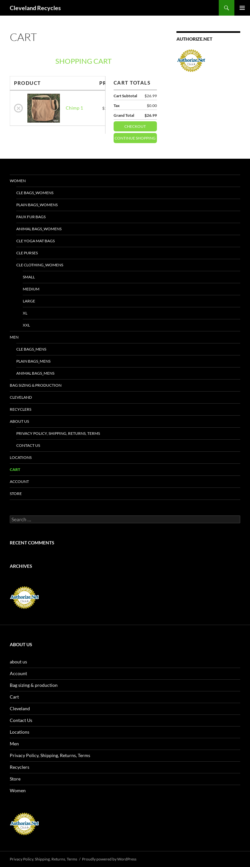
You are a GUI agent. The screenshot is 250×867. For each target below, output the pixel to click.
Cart (15, 469)
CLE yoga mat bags (35, 240)
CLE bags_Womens (34, 192)
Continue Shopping (135, 138)
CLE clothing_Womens (39, 264)
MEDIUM (31, 289)
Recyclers (20, 409)
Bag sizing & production (36, 385)
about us (19, 421)
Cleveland (21, 397)
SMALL (29, 276)
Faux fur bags (31, 216)
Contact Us (28, 445)
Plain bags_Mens (33, 361)
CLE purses (27, 252)
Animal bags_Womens (39, 228)
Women (18, 180)
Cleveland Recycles (35, 7)
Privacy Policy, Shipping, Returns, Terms (58, 433)
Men (14, 337)
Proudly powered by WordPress (109, 859)
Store (16, 493)
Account (19, 481)
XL (25, 313)
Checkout (140, 125)
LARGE (29, 301)
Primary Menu (242, 8)
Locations (21, 457)
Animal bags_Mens (35, 373)
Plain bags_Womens (37, 204)
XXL (26, 325)
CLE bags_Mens (31, 349)
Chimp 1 (74, 108)
